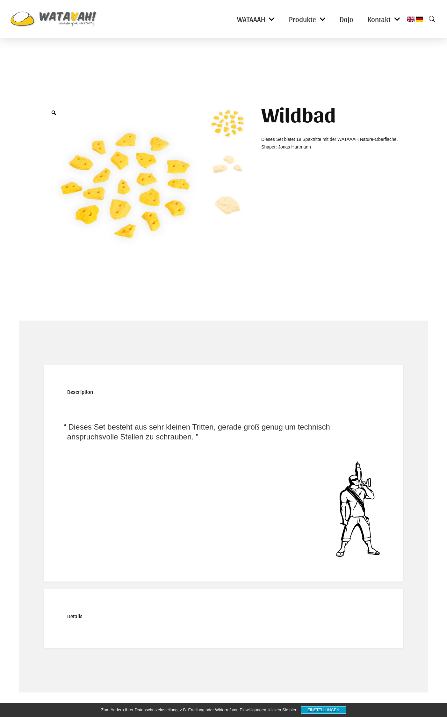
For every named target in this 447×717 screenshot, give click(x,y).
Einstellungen (323, 710)
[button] (430, 19)
